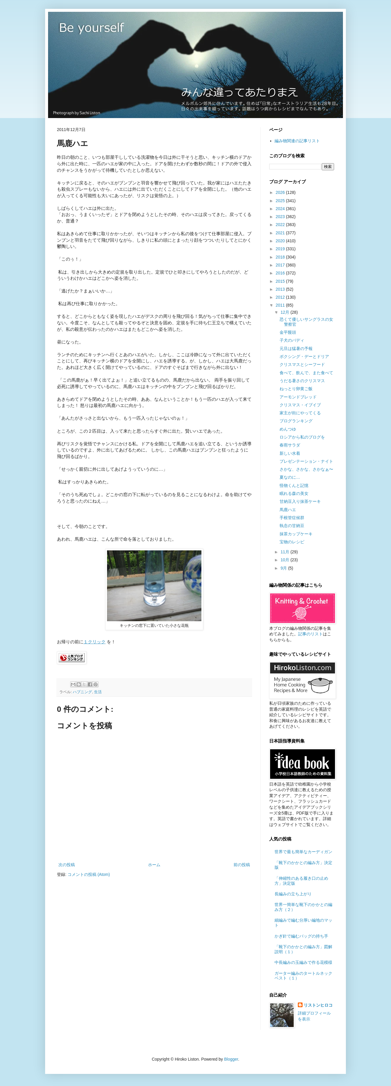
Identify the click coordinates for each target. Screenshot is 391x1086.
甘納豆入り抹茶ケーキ (300, 501)
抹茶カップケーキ (296, 533)
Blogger (231, 1059)
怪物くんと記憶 (294, 485)
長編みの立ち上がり (293, 894)
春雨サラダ (290, 445)
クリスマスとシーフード (302, 364)
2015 (281, 281)
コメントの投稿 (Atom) (89, 874)
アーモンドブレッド (298, 397)
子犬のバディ (292, 340)
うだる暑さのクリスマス (302, 380)
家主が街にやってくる (300, 412)
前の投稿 (242, 864)
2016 (281, 273)
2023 (281, 216)
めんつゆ (288, 429)
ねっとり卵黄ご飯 (296, 388)
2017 (281, 265)
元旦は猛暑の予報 (296, 348)
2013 (281, 289)
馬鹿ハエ (288, 509)
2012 (281, 297)
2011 (281, 305)
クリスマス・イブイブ (300, 405)
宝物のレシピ (292, 541)
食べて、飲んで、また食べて (306, 372)
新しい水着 (290, 453)
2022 (281, 224)
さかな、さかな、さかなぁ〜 (306, 469)
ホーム (154, 864)
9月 (284, 568)
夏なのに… (290, 477)
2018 (281, 257)
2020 (281, 240)
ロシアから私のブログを (302, 437)
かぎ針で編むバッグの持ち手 (301, 936)
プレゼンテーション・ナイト (306, 461)
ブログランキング (296, 420)
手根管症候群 (292, 517)
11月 (285, 551)
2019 (281, 248)
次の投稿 (66, 864)
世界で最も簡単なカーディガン (303, 851)
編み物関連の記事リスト (297, 140)
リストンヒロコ (318, 1005)
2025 (281, 200)
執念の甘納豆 (292, 525)
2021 (281, 232)
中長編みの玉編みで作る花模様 (303, 962)
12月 (285, 312)
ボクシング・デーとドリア (304, 356)
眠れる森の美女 (294, 493)
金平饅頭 (288, 332)
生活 (98, 692)
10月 (285, 559)
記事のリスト (310, 634)
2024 (281, 208)
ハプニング (82, 692)
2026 (281, 192)
